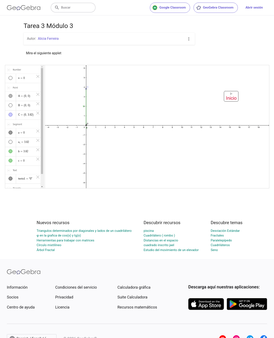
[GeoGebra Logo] (23, 7)
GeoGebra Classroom (215, 7)
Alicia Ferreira (48, 39)
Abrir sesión (254, 7)
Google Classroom (169, 7)
